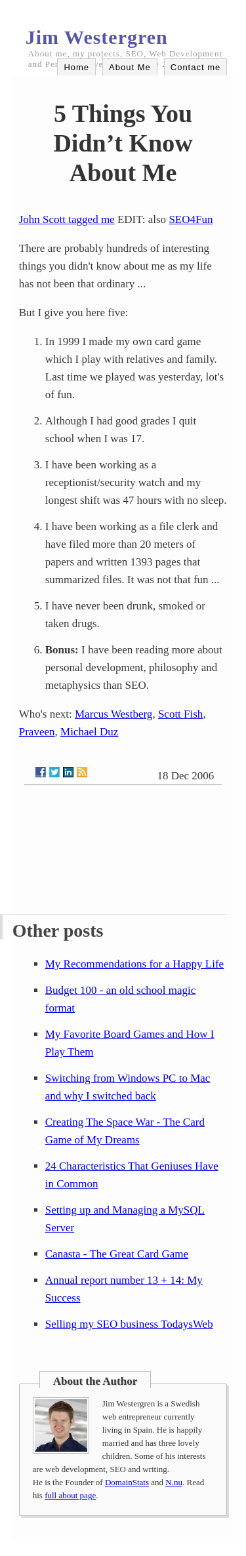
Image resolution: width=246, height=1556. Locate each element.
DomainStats (127, 1482)
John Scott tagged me (67, 219)
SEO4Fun (191, 219)
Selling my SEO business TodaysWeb (129, 1324)
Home (76, 67)
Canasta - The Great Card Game (116, 1254)
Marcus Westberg (113, 714)
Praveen (37, 732)
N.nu (173, 1482)
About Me (130, 67)
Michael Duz (89, 732)
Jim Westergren (97, 37)
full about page (70, 1495)
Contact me (195, 67)
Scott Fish (180, 714)
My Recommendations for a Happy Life (134, 964)
